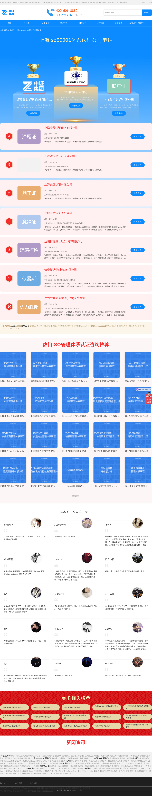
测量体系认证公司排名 (73, 707)
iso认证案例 (4, 788)
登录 (143, 2)
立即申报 (82, 23)
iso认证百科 (26, 788)
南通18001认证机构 (102, 726)
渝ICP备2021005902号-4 (46, 791)
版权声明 (86, 788)
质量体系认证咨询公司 (11, 726)
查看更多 (76, 496)
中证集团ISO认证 (7, 30)
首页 (9, 23)
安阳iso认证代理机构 (103, 717)
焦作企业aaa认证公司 (41, 707)
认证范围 (60, 788)
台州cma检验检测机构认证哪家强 (137, 726)
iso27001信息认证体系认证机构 (137, 707)
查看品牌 (33, 113)
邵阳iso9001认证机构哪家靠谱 (75, 716)
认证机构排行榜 (49, 788)
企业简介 (27, 23)
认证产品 (63, 23)
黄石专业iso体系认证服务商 (44, 726)
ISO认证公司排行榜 (137, 23)
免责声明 (77, 788)
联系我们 (69, 788)
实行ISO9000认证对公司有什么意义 (137, 716)
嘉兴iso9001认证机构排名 (13, 707)
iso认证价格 (15, 788)
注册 (150, 2)
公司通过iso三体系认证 (42, 717)
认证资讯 (100, 23)
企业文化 (45, 23)
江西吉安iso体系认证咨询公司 (76, 726)
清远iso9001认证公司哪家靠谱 (14, 716)
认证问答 (118, 23)
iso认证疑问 (37, 788)
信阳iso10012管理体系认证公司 (106, 707)
